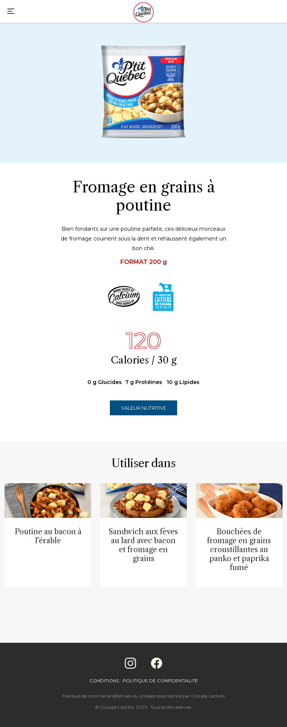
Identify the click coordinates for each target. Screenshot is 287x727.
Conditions (104, 680)
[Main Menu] (11, 12)
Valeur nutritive (143, 408)
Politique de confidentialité (160, 680)
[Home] (143, 13)
